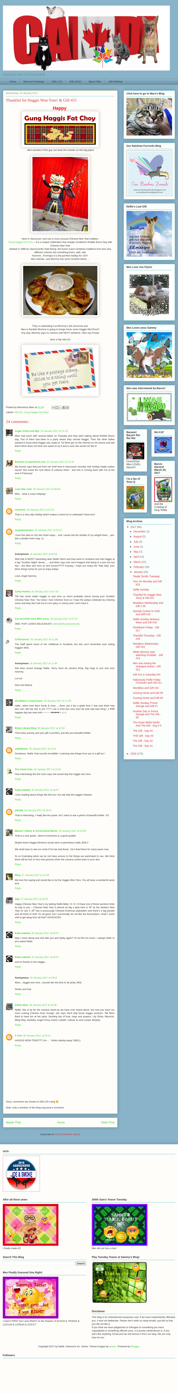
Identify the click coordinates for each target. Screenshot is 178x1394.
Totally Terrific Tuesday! (146, 576)
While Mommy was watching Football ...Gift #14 (148, 655)
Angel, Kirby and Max (27, 431)
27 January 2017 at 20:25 (34, 899)
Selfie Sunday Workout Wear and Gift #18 (146, 621)
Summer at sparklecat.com (30, 461)
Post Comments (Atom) (67, 1134)
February (139, 566)
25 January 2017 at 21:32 (54, 431)
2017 (134, 527)
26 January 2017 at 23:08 (72, 830)
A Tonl (18, 1035)
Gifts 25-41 (75, 81)
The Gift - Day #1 (143, 745)
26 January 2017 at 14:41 (47, 769)
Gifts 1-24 (57, 81)
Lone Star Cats (23, 489)
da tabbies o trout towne (29, 700)
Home (13, 81)
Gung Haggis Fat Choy (20, 242)
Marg (18, 875)
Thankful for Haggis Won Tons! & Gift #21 (147, 596)
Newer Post (13, 1122)
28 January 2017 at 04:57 (45, 933)
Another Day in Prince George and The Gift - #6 (147, 714)
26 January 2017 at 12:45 (51, 728)
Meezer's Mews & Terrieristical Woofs (36, 830)
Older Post (108, 1122)
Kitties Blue (21, 1005)
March (137, 561)
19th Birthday (115, 81)
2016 (134, 753)
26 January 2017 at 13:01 (42, 748)
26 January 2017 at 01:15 (40, 509)
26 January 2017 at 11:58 (57, 700)
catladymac (21, 748)
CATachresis (22, 639)
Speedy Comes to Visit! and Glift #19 (146, 613)
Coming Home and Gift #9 (148, 692)
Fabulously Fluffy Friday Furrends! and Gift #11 (147, 681)
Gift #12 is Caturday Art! (147, 674)
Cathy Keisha (22, 591)
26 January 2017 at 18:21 (38, 810)
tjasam (112, 1346)
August (138, 536)
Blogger (135, 1346)
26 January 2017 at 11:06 (44, 639)
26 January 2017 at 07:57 (64, 618)
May (136, 551)
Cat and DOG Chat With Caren (32, 618)
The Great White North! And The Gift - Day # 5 (147, 724)
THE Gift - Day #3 (143, 735)
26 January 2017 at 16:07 (45, 789)
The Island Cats (24, 769)
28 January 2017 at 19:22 (43, 977)
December (140, 531)
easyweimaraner (24, 530)
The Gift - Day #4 (143, 730)
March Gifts (95, 81)
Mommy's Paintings (33, 81)
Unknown (20, 509)
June (137, 546)
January (139, 571)
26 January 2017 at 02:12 (48, 530)
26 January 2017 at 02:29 (43, 554)
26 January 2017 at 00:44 (46, 489)
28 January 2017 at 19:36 (43, 1005)
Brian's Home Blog (25, 728)
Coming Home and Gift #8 (148, 697)
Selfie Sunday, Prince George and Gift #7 (145, 704)
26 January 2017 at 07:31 (44, 591)
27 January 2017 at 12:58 (35, 875)
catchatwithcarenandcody (66, 623)
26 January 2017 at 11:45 (43, 663)
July (136, 541)
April (136, 556)
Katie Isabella (22, 789)
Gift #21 (18, 412)
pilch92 (19, 810)
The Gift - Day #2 (143, 740)
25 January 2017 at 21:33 (60, 461)
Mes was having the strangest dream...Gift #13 (147, 666)
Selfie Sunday (141, 589)
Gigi (17, 899)
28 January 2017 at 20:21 (36, 1035)
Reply (18, 450)
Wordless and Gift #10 (146, 687)
